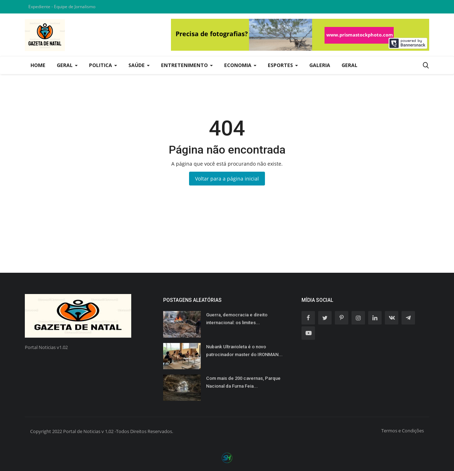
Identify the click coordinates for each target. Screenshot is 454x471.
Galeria (319, 65)
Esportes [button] (283, 65)
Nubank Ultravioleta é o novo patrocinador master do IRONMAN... (244, 350)
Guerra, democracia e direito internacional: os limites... (236, 318)
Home (38, 65)
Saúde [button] (139, 65)
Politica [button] (103, 65)
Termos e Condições (402, 430)
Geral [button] (67, 65)
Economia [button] (240, 65)
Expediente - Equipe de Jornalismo (61, 7)
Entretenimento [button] (187, 65)
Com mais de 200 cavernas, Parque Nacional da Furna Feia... (243, 382)
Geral (350, 65)
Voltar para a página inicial (227, 178)
